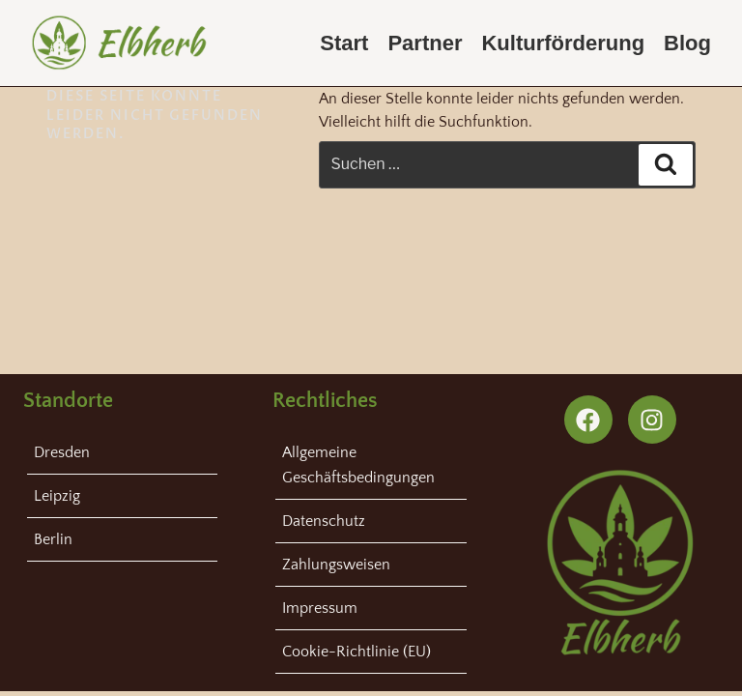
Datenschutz (323, 521)
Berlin (53, 539)
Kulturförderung (562, 43)
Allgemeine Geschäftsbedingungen (358, 465)
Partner (424, 43)
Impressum (319, 608)
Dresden (62, 452)
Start (344, 43)
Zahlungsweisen (336, 564)
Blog (687, 43)
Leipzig (57, 496)
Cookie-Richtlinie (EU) (356, 651)
